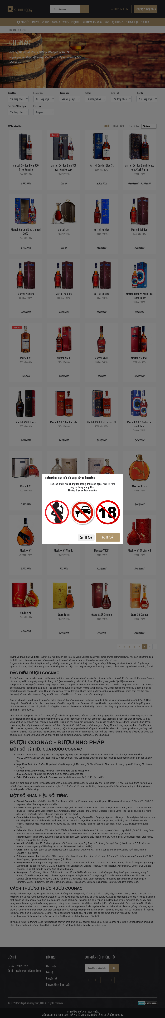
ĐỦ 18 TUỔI (107, 537)
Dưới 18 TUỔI (86, 537)
